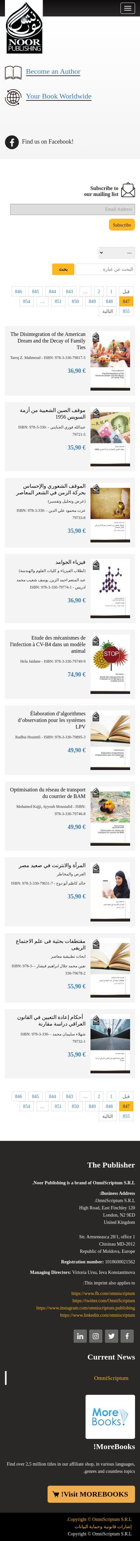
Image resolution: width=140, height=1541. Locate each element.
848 (109, 301)
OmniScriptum (111, 1378)
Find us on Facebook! (39, 141)
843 (69, 291)
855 (126, 311)
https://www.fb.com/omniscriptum (103, 1293)
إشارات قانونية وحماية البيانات (103, 1526)
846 (18, 291)
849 (92, 301)
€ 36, (77, 371)
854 (26, 301)
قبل (126, 291)
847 (126, 301)
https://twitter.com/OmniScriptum (104, 1300)
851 (58, 301)
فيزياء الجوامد (70, 562)
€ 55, (77, 986)
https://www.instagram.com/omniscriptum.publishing (85, 1308)
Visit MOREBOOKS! (94, 1494)
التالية (107, 311)
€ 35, (77, 447)
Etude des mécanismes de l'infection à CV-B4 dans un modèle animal (48, 644)
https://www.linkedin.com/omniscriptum (97, 1315)
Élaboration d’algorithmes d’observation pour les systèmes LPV (52, 720)
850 (75, 301)
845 (35, 291)
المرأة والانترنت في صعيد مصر (52, 865)
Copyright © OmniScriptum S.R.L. (99, 1519)
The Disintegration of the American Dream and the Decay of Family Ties (48, 340)
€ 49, (77, 750)
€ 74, (77, 674)
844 (52, 291)
